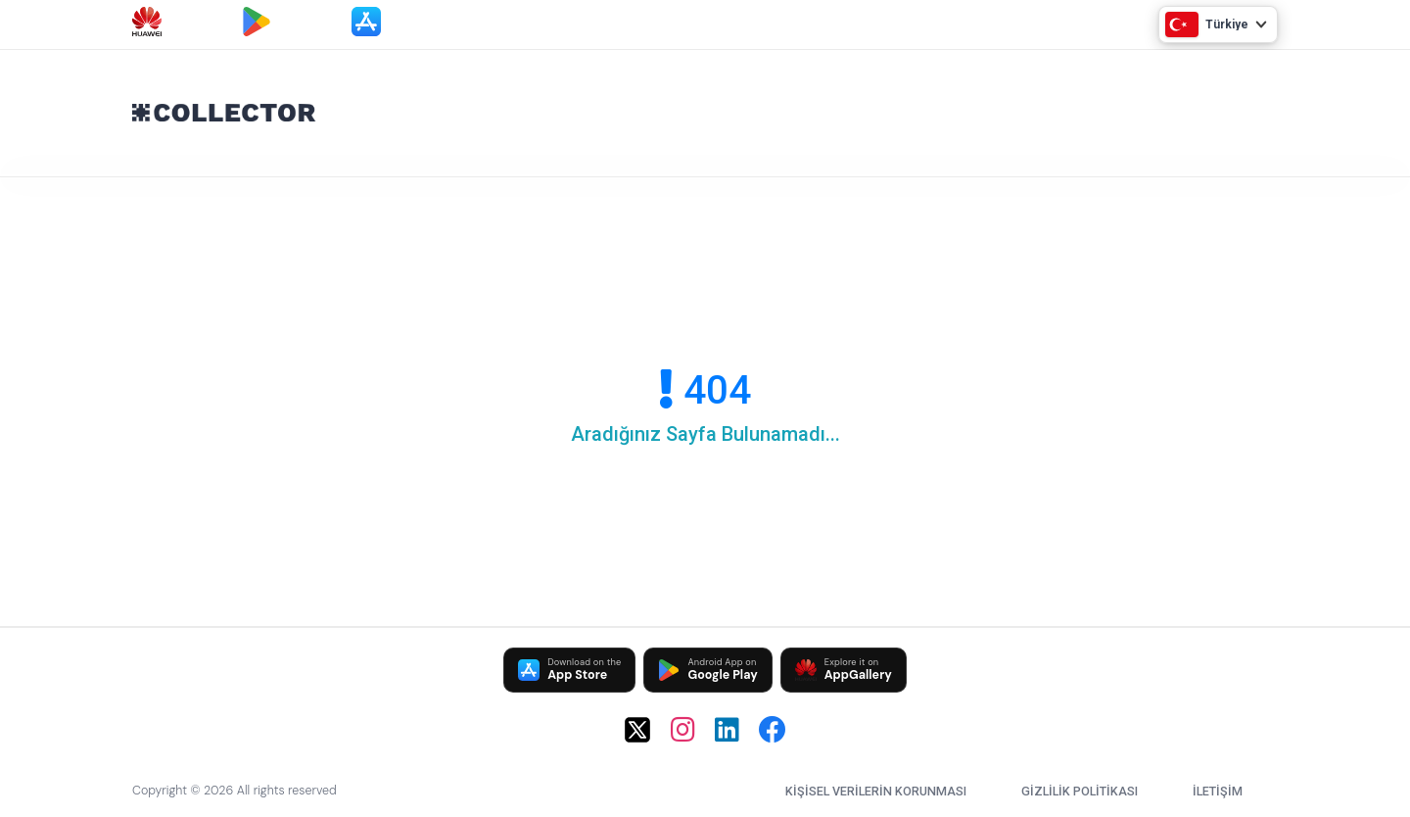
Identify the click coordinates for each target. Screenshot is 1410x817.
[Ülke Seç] (1218, 24)
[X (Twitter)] (637, 730)
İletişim (1218, 791)
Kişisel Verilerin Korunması (875, 791)
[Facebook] (772, 730)
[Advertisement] (891, 109)
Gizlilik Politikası (1079, 791)
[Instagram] (683, 730)
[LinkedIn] (727, 730)
